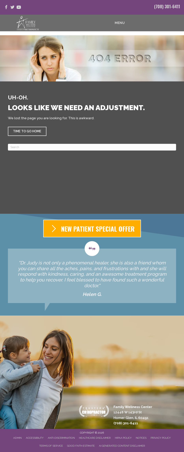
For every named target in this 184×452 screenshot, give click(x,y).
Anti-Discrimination (61, 437)
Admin (17, 437)
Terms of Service (51, 445)
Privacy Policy (161, 437)
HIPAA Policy (123, 437)
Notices (141, 437)
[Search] (92, 147)
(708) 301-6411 (167, 6)
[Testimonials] (92, 272)
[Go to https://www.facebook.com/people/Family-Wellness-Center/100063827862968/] (6, 8)
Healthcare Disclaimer (95, 437)
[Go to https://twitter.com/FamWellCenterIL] (12, 8)
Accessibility (35, 437)
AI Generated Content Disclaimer (122, 445)
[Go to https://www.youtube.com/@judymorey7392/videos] (19, 8)
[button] (27, 131)
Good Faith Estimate (81, 445)
